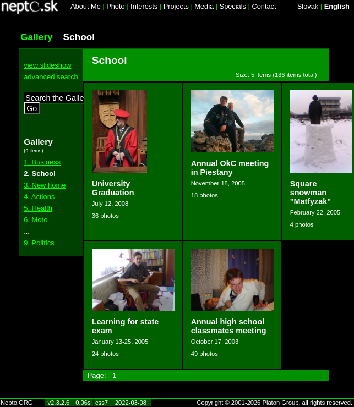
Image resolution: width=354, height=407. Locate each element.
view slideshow (47, 65)
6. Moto (35, 220)
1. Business (42, 162)
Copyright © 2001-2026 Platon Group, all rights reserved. (275, 402)
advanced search (51, 77)
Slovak (307, 6)
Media (204, 6)
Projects (176, 6)
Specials (233, 6)
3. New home (45, 185)
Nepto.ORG (16, 402)
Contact (264, 6)
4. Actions (39, 197)
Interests (143, 6)
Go (31, 108)
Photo (115, 6)
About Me (85, 6)
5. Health (38, 208)
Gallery (36, 36)
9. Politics (39, 243)
